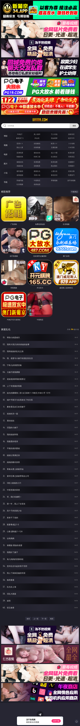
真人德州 (37, 134)
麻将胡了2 (20, 138)
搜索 (74, 126)
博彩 (5, 136)
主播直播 (54, 147)
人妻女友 (54, 171)
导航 (5, 182)
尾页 (51, 619)
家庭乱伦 (37, 171)
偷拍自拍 (37, 153)
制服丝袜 (20, 157)
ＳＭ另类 (71, 147)
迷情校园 (20, 175)
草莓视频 (54, 180)
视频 (5, 145)
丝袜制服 (37, 147)
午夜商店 (37, 180)
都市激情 (20, 171)
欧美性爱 (71, 153)
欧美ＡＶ (54, 143)
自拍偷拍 (37, 143)
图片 (5, 163)
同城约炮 (20, 180)
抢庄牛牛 (71, 138)
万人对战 (54, 134)
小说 (5, 173)
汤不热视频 (71, 180)
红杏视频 (20, 184)
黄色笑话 (54, 175)
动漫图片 (71, 162)
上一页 (36, 619)
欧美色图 (54, 162)
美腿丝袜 (20, 166)
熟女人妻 (20, 147)
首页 (28, 619)
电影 (5, 154)
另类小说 (37, 175)
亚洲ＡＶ (20, 143)
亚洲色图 (37, 162)
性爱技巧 (71, 175)
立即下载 (56, 721)
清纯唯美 (37, 166)
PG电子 (19, 134)
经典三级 (37, 157)
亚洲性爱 (20, 153)
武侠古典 (71, 171)
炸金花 (37, 138)
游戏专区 (71, 134)
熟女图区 (54, 166)
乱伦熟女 (54, 157)
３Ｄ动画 (71, 143)
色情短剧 (37, 184)
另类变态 (71, 157)
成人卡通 (54, 153)
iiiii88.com (40, 120)
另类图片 (71, 166)
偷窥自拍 (20, 162)
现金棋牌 (54, 138)
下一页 (44, 619)
